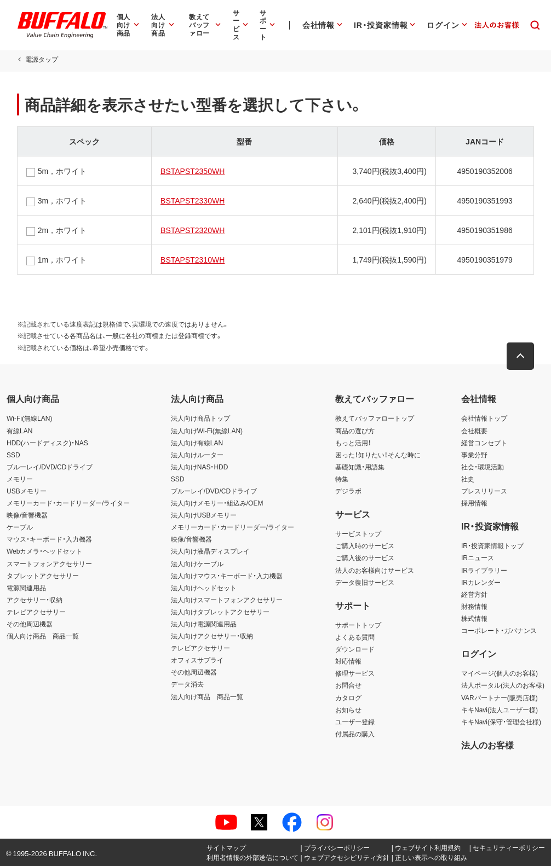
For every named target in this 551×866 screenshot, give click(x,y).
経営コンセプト (484, 442)
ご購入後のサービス (364, 557)
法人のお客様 (487, 744)
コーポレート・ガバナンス (499, 630)
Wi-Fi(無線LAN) (29, 418)
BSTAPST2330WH (192, 200)
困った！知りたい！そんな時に (378, 455)
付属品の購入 (355, 734)
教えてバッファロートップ (374, 418)
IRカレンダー (481, 582)
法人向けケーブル (197, 563)
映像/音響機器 (27, 515)
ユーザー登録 (355, 721)
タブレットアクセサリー (43, 575)
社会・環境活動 (482, 467)
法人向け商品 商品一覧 (207, 696)
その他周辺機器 (30, 624)
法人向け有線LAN (197, 442)
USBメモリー (27, 491)
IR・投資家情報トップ (492, 545)
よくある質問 (355, 637)
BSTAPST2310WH (192, 259)
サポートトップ (358, 625)
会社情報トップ (484, 418)
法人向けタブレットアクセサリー (220, 612)
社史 (467, 479)
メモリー (20, 479)
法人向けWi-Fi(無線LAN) (207, 430)
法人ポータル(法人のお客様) (502, 685)
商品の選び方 (355, 430)
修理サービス (355, 673)
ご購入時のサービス (364, 545)
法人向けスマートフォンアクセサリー (227, 600)
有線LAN (19, 430)
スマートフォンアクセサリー (49, 563)
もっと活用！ (353, 442)
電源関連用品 (26, 587)
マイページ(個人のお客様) (499, 673)
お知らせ (348, 709)
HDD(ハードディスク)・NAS (47, 442)
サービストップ (358, 533)
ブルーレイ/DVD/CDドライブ (50, 467)
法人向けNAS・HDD (199, 467)
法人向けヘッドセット (204, 587)
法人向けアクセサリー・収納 (212, 636)
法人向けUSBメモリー (204, 515)
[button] (521, 356)
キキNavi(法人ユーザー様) (499, 709)
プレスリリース (484, 491)
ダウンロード (355, 649)
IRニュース (477, 557)
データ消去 (187, 684)
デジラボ (348, 491)
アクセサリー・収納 (34, 600)
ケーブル (20, 527)
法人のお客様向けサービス (374, 570)
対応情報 (348, 661)
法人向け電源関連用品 (204, 624)
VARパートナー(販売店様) (499, 697)
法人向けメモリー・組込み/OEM (217, 503)
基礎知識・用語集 (359, 467)
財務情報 (474, 606)
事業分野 (474, 455)
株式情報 (474, 618)
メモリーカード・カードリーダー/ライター (68, 503)
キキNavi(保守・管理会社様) (501, 721)
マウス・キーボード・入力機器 (49, 539)
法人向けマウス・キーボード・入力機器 (227, 575)
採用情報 (474, 503)
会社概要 (474, 430)
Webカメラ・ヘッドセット (44, 551)
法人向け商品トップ (200, 418)
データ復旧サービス (364, 582)
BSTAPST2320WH (192, 229)
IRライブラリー (484, 570)
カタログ (348, 697)
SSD (13, 455)
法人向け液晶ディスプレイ (210, 551)
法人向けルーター (197, 455)
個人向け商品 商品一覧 (43, 636)
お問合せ (348, 685)
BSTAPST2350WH (192, 170)
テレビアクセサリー (36, 612)
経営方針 (474, 594)
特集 (341, 479)
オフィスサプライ (197, 660)
